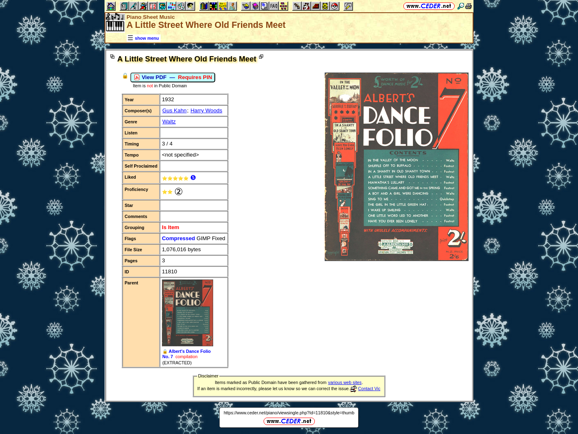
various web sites (345, 382)
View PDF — (173, 77)
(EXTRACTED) (177, 362)
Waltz (169, 121)
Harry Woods (207, 110)
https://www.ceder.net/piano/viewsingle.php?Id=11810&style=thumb (289, 412)
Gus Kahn (174, 110)
